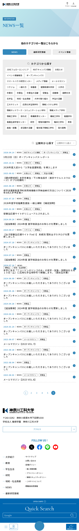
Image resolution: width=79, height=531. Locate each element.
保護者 (33, 87)
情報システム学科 (50, 104)
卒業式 (10, 92)
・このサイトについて (33, 481)
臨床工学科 (59, 122)
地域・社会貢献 (23, 98)
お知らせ (59, 69)
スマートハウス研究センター (19, 81)
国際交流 (66, 92)
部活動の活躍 (26, 127)
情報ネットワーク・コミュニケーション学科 (26, 110)
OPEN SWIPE (39, 501)
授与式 (24, 116)
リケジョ (11, 87)
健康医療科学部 (47, 87)
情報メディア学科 (57, 110)
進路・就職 (11, 127)
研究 (32, 122)
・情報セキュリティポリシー (35, 477)
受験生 (45, 92)
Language (73, 5)
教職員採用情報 (31, 486)
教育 (6, 463)
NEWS (7, 487)
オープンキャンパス (35, 75)
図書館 (55, 92)
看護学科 (68, 116)
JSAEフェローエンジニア (18, 69)
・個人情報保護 (31, 469)
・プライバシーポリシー (34, 473)
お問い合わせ (30, 460)
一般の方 (23, 87)
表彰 (70, 122)
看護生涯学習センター (16, 122)
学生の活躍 (57, 98)
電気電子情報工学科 (45, 127)
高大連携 (62, 127)
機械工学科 (55, 116)
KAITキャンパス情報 (42, 69)
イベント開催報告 (14, 75)
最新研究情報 (39, 52)
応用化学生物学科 (30, 104)
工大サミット (12, 104)
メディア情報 (42, 81)
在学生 (10, 98)
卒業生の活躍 (32, 92)
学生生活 (8, 469)
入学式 (61, 87)
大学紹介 (8, 457)
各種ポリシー (30, 464)
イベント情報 (64, 52)
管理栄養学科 (44, 122)
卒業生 (20, 92)
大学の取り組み (41, 98)
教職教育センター (38, 116)
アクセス (67, 4)
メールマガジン (58, 81)
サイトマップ (30, 456)
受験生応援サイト (71, 527)
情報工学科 (11, 116)
